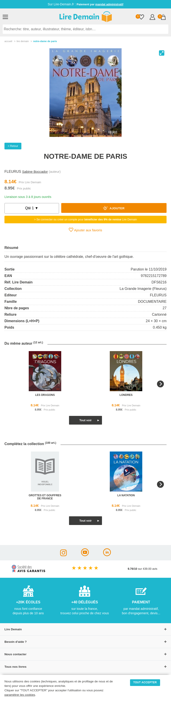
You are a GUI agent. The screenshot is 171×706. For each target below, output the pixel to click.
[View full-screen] (161, 53)
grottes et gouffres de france (45, 497)
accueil (8, 41)
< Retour (13, 146)
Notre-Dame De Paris (45, 41)
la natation (126, 495)
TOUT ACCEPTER (145, 682)
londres (126, 395)
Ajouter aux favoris (85, 230)
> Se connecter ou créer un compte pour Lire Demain (85, 219)
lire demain (22, 41)
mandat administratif (109, 4)
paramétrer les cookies (19, 694)
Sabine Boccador (35, 171)
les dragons (45, 395)
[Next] (160, 384)
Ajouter (113, 208)
